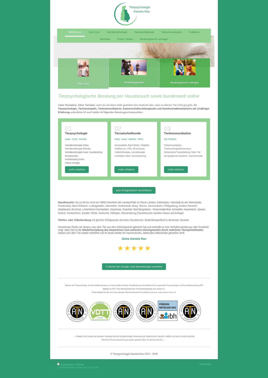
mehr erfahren (77, 169)
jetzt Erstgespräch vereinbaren (134, 190)
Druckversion (65, 364)
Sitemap (79, 364)
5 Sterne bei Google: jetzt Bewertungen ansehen (134, 266)
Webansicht (205, 364)
